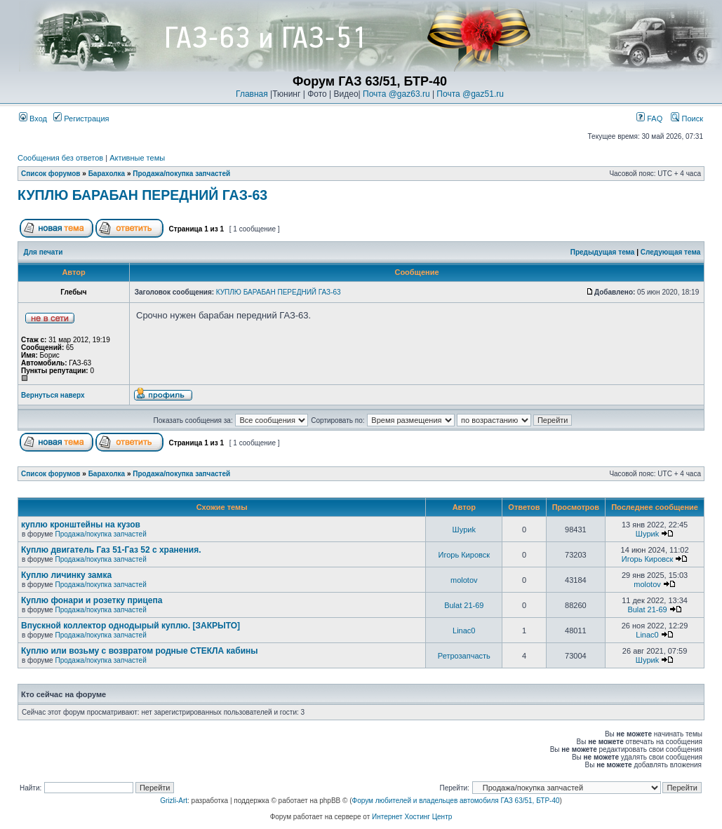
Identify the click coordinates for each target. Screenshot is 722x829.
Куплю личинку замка (66, 575)
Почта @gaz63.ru (396, 94)
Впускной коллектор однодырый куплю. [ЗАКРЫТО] (130, 626)
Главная (252, 94)
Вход (33, 118)
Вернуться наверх (53, 395)
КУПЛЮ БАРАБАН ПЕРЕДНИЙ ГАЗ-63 (142, 195)
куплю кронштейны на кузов (80, 525)
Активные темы (137, 158)
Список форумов (51, 173)
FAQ (649, 118)
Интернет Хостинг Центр (412, 817)
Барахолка (107, 173)
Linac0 (464, 630)
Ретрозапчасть (464, 656)
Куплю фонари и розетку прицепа (91, 600)
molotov (464, 580)
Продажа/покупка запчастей (181, 173)
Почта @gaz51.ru (470, 94)
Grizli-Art (173, 800)
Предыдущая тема (602, 252)
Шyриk (464, 529)
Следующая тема (670, 252)
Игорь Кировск (464, 555)
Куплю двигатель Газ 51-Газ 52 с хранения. (111, 550)
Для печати (43, 252)
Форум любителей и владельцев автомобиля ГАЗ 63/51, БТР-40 (456, 800)
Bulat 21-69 (463, 605)
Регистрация (81, 118)
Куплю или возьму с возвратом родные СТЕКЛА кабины (139, 651)
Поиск (687, 118)
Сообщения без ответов (60, 158)
